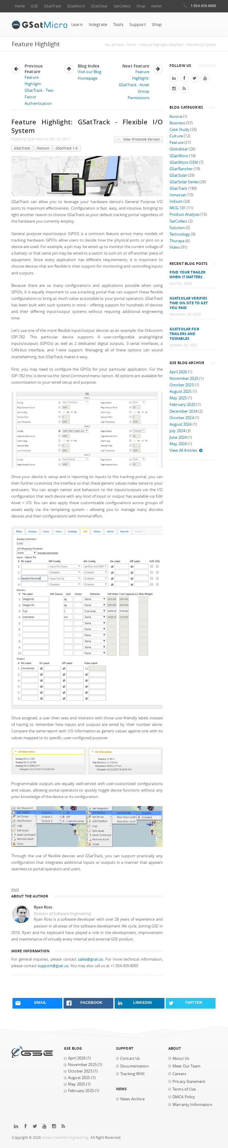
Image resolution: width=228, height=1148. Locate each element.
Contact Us (130, 1058)
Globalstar (179, 149)
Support (137, 24)
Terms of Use (184, 1089)
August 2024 (181, 424)
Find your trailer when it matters (187, 274)
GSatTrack (52, 6)
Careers (179, 1073)
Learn (77, 24)
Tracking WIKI (132, 1073)
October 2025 (182, 385)
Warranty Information (192, 1104)
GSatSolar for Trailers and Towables (184, 334)
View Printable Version (138, 139)
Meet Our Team (186, 1066)
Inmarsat (178, 194)
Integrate (98, 24)
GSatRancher (181, 168)
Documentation (134, 1066)
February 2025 (182, 404)
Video (175, 247)
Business (177, 123)
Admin (156, 6)
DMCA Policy (183, 1096)
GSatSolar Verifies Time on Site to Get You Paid (189, 303)
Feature (43, 148)
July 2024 (177, 430)
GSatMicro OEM (184, 162)
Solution (177, 227)
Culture (176, 136)
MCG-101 (178, 207)
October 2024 (182, 417)
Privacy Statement (188, 1081)
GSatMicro (76, 6)
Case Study (179, 129)
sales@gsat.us (90, 959)
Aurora (176, 116)
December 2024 (183, 411)
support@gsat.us (53, 965)
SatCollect (122, 6)
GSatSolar (99, 6)
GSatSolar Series (184, 181)
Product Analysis (185, 214)
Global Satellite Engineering (65, 1137)
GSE (34, 6)
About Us (180, 1058)
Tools (118, 24)
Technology (180, 234)
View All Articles (186, 450)
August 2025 (181, 391)
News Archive (132, 1099)
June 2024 (178, 437)
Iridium (176, 201)
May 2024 (178, 443)
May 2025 (178, 398)
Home (20, 6)
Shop (141, 6)
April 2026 (178, 371)
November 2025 (184, 378)
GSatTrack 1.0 (67, 148)
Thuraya (177, 240)
